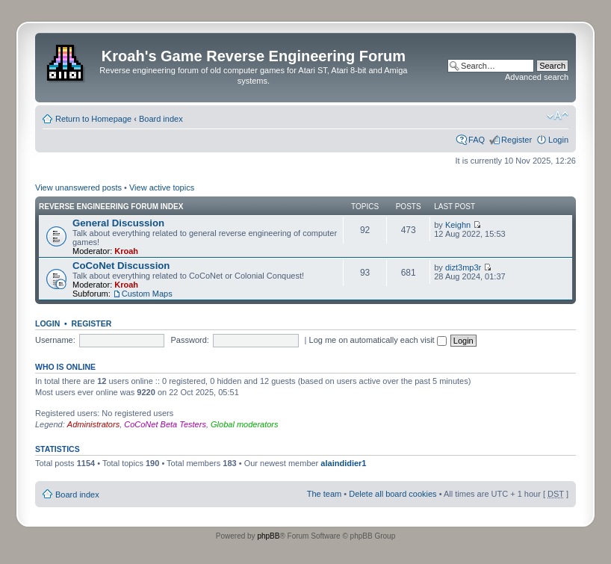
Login (558, 139)
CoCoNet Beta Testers (165, 424)
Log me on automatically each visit (378, 339)
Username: (55, 339)
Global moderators (245, 424)
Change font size (557, 116)
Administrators (93, 424)
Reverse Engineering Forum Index (111, 206)
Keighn (458, 224)
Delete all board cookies (392, 493)
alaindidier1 (343, 463)
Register (516, 139)
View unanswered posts (78, 187)
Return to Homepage (93, 118)
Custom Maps (147, 293)
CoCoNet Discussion (121, 265)
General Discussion (118, 223)
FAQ (476, 139)
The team (324, 493)
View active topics (161, 187)
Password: (190, 339)
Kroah (126, 251)
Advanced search (536, 76)
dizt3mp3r (463, 267)
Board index (161, 118)
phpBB (268, 536)
